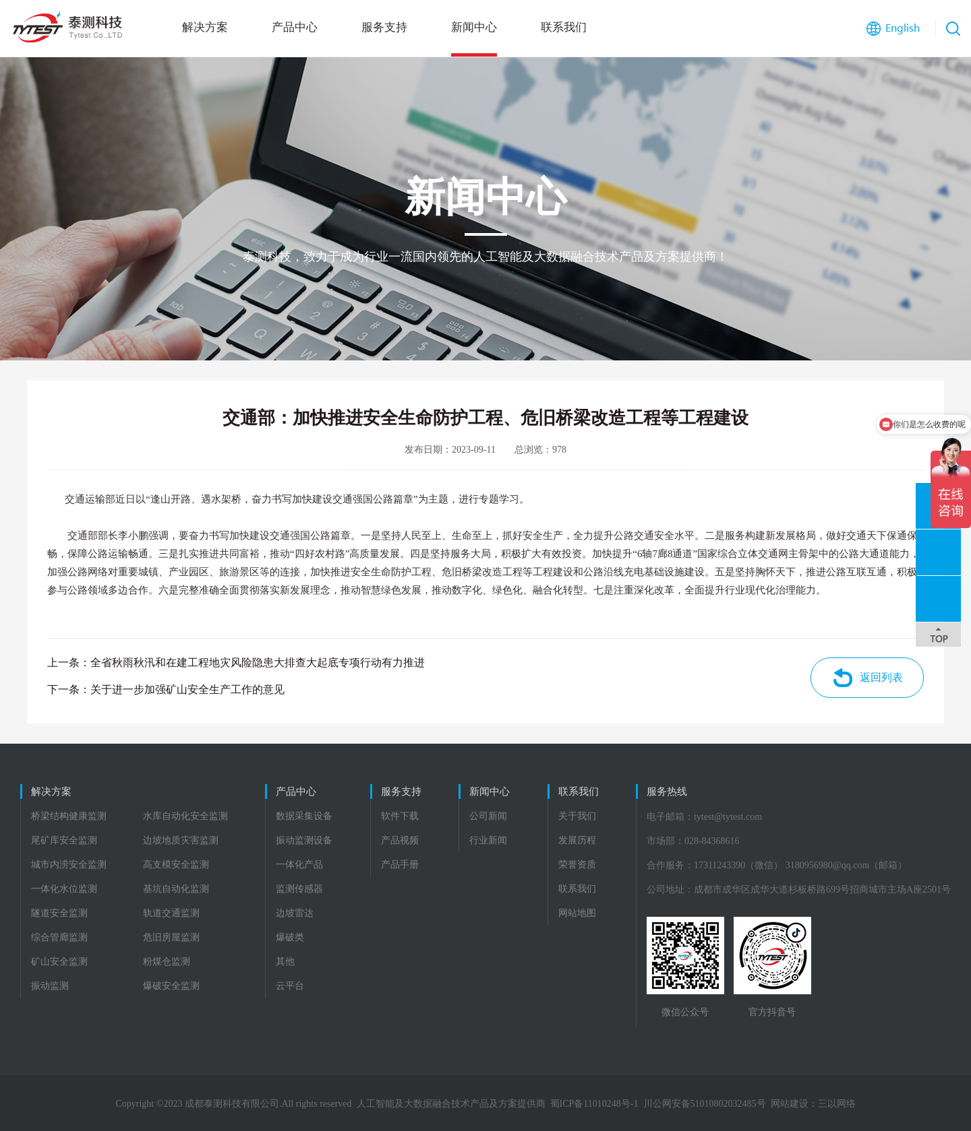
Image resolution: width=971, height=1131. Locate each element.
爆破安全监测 (171, 986)
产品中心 (295, 27)
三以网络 (837, 1104)
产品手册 (400, 865)
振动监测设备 (304, 840)
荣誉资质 (577, 865)
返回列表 (881, 677)
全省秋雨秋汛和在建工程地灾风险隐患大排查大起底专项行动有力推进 (257, 662)
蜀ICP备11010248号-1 (594, 1104)
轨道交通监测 (171, 913)
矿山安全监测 (59, 962)
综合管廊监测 (59, 937)
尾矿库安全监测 (64, 840)
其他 (285, 962)
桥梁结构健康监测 (69, 816)
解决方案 (205, 27)
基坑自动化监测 (176, 889)
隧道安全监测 (59, 913)
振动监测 (50, 986)
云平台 (290, 986)
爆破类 (290, 937)
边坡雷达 (295, 913)
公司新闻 (488, 816)
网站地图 (577, 913)
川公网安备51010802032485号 (704, 1104)
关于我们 (577, 816)
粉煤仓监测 (166, 962)
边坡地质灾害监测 (180, 840)
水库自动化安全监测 (185, 816)
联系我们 (564, 27)
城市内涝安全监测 (69, 865)
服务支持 (384, 27)
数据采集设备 (304, 816)
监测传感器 (299, 889)
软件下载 (400, 816)
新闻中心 (474, 27)
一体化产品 (299, 865)
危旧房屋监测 (171, 937)
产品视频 (400, 840)
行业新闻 (488, 840)
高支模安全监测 (176, 865)
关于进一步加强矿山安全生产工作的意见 (187, 689)
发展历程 (577, 840)
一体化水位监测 (64, 889)
